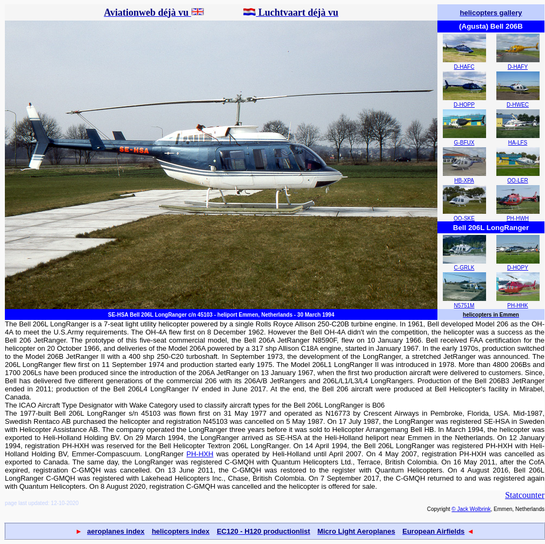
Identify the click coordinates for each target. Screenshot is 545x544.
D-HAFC (464, 67)
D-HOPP (464, 105)
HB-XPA (464, 180)
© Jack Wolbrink (470, 509)
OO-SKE (464, 218)
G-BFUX (464, 143)
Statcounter (524, 495)
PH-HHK (517, 306)
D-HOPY (517, 268)
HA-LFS (518, 143)
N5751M (464, 306)
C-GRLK (464, 268)
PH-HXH (200, 454)
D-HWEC (518, 105)
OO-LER (517, 180)
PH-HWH (518, 218)
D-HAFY (518, 67)
